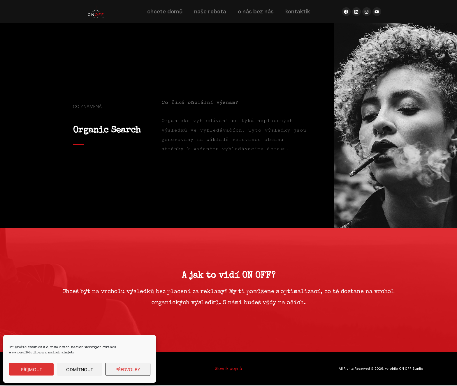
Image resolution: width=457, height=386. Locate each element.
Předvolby (127, 369)
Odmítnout (79, 369)
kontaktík (297, 11)
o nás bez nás (256, 11)
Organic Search (107, 130)
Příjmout (31, 369)
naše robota (210, 11)
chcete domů (164, 11)
